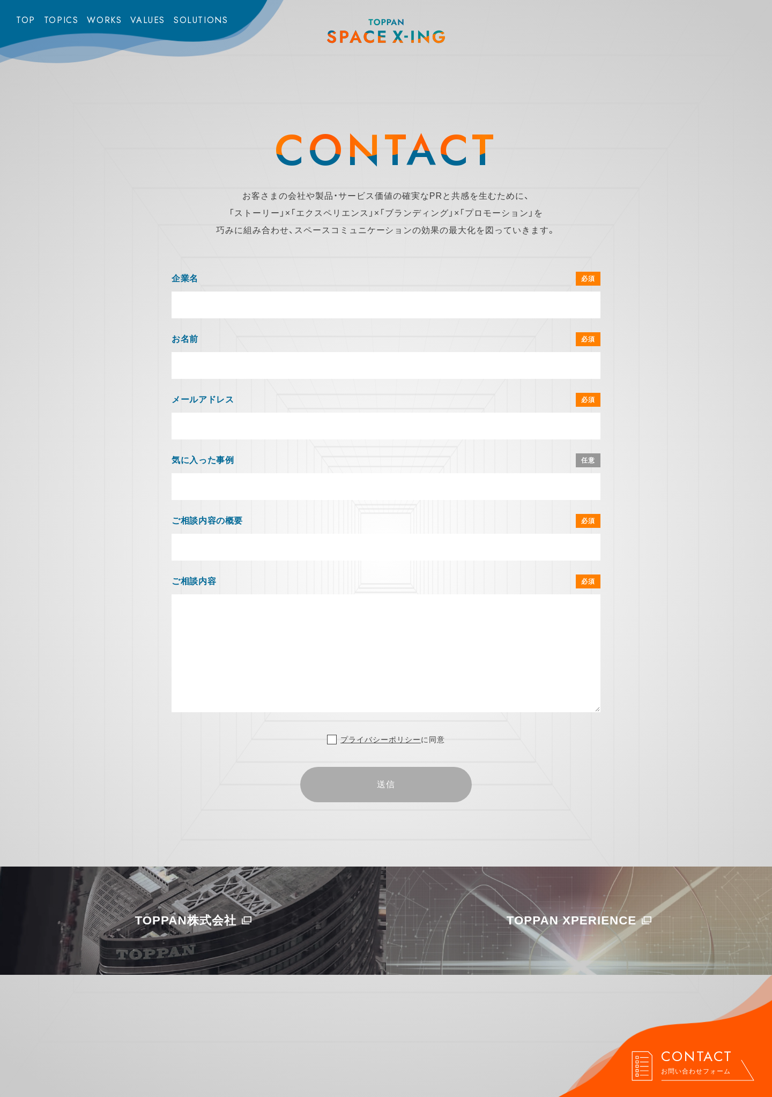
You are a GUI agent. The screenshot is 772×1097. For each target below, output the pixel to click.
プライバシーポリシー (380, 739)
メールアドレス (203, 399)
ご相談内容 (194, 581)
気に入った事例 (203, 460)
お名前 (185, 339)
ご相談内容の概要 (207, 520)
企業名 (185, 278)
